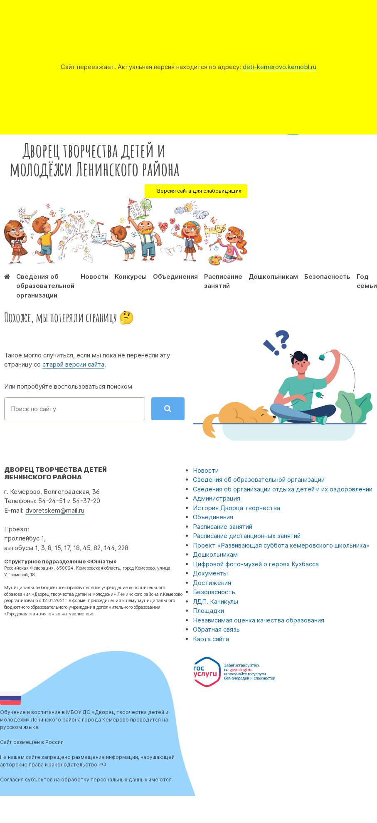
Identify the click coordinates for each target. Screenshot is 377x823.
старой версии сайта (73, 364)
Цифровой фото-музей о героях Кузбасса (256, 564)
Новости (94, 276)
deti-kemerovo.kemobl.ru (279, 67)
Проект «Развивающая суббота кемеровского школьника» (281, 545)
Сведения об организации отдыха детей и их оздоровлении (282, 489)
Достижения (212, 583)
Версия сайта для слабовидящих (199, 191)
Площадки (208, 611)
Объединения (175, 276)
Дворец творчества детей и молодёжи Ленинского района (94, 159)
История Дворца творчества (236, 508)
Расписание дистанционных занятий (247, 536)
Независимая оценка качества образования (258, 620)
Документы (210, 573)
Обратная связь (216, 629)
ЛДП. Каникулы (215, 601)
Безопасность (327, 276)
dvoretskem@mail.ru (54, 510)
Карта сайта (211, 639)
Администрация (216, 498)
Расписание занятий (222, 526)
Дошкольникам (273, 276)
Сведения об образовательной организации (45, 286)
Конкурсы (131, 276)
